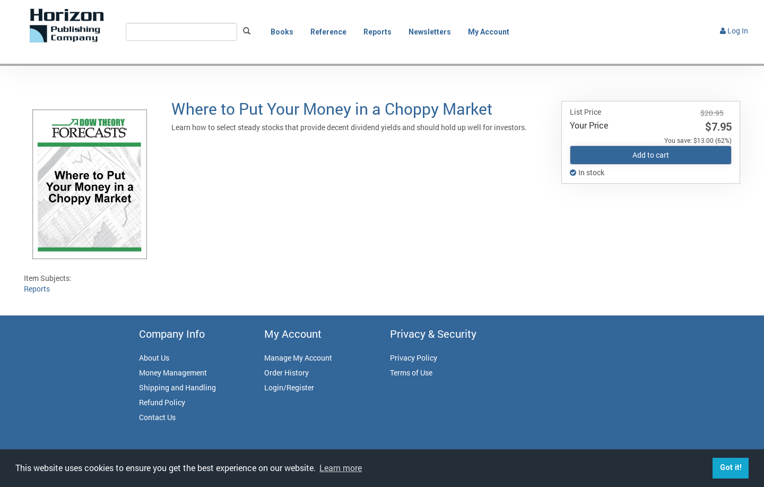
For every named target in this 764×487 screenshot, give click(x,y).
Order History (286, 373)
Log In (734, 30)
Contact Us (157, 417)
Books (282, 32)
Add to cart (650, 155)
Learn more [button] (340, 467)
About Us (154, 358)
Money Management (173, 373)
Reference (328, 32)
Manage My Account (298, 358)
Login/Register (289, 387)
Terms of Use (411, 373)
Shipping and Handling (177, 387)
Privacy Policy (413, 358)
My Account (488, 32)
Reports (377, 32)
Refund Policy (162, 402)
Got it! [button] (731, 467)
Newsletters (430, 32)
